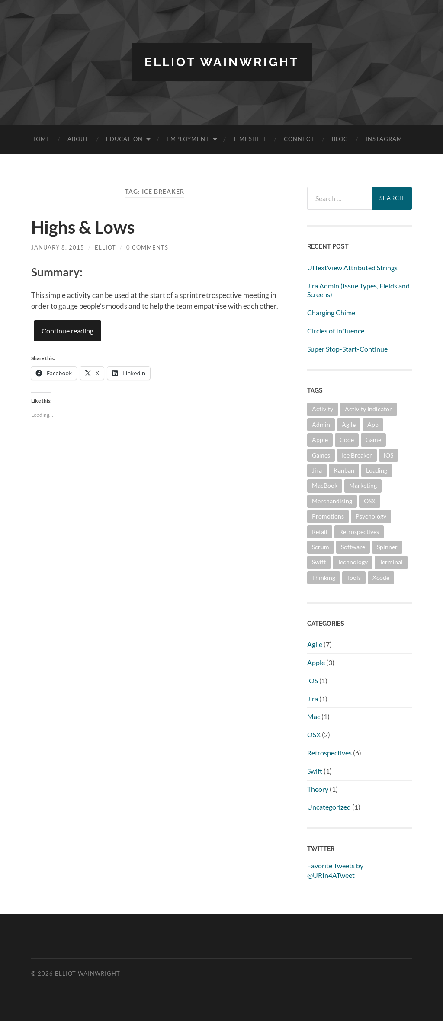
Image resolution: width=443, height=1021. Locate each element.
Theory (317, 789)
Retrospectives (329, 753)
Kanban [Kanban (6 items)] (344, 470)
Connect (299, 138)
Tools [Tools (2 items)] (354, 577)
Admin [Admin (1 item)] (321, 424)
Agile (314, 644)
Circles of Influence (335, 330)
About (78, 138)
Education (124, 138)
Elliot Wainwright (221, 62)
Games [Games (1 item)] (321, 455)
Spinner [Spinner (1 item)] (387, 547)
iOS (312, 680)
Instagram (384, 138)
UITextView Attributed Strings (352, 267)
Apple (316, 662)
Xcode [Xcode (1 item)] (380, 577)
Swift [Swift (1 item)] (319, 562)
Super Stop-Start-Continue (347, 349)
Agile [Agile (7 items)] (349, 424)
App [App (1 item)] (373, 424)
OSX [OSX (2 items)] (370, 501)
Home (40, 138)
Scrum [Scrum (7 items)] (320, 547)
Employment (188, 138)
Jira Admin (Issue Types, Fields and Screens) (358, 290)
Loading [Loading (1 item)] (376, 470)
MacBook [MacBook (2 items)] (324, 485)
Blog (340, 138)
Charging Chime (331, 312)
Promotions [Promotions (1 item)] (328, 516)
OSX (314, 734)
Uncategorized (329, 807)
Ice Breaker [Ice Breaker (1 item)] (357, 455)
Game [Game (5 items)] (373, 439)
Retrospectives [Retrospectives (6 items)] (359, 531)
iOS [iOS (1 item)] (388, 455)
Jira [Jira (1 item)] (317, 470)
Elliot (105, 247)
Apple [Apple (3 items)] (320, 439)
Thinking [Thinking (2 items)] (323, 577)
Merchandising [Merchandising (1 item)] (332, 501)
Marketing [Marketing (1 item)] (363, 485)
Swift (314, 771)
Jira (312, 699)
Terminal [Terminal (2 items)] (391, 562)
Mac (313, 716)
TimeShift (249, 138)
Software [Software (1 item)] (353, 547)
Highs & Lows (83, 227)
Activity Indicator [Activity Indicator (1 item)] (368, 409)
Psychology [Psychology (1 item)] (371, 516)
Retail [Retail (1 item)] (319, 531)
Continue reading (67, 330)
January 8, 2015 (57, 247)
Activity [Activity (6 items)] (322, 409)
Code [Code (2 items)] (347, 439)
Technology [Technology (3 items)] (352, 562)
